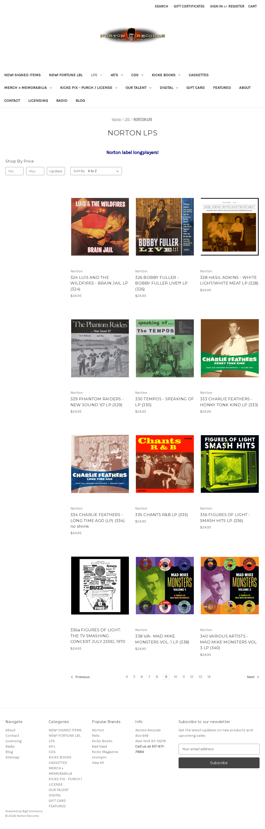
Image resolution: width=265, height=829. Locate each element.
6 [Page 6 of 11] (142, 676)
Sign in (216, 6)
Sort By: (79, 171)
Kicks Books (102, 741)
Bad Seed (99, 746)
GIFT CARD (195, 87)
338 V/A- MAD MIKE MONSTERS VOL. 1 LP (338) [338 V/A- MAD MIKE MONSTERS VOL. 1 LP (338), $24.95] (162, 639)
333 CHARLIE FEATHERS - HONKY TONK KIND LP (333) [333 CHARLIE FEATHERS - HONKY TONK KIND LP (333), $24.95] (229, 401)
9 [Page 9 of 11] (166, 676)
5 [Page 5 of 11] (134, 676)
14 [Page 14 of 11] (209, 676)
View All (98, 763)
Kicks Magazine (105, 752)
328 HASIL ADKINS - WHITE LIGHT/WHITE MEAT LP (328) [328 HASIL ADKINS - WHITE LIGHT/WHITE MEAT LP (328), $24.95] (229, 280)
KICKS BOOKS (166, 75)
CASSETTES (199, 75)
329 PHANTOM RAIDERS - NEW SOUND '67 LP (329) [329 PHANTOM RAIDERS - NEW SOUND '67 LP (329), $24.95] (97, 401)
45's (117, 75)
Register (236, 6)
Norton (98, 730)
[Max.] (35, 171)
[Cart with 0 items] (252, 6)
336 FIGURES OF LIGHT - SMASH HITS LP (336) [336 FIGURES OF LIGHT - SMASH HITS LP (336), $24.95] (225, 517)
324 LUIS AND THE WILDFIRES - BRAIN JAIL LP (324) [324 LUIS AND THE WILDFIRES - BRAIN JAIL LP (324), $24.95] (99, 283)
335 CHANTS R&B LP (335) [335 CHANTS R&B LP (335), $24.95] (161, 514)
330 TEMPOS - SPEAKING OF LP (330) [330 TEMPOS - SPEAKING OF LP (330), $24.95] (164, 401)
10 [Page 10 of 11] (175, 676)
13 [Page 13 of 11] (200, 676)
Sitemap (12, 757)
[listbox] (104, 171)
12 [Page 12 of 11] (191, 676)
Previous (80, 677)
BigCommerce (33, 811)
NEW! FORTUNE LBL (66, 75)
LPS (96, 75)
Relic (96, 735)
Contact (12, 100)
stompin (99, 757)
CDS (137, 75)
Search (161, 6)
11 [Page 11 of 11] (184, 676)
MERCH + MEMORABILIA (28, 87)
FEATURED (222, 87)
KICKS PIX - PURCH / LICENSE (88, 87)
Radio (61, 100)
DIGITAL (169, 87)
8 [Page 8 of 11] (157, 676)
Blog (80, 100)
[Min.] (14, 171)
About (245, 87)
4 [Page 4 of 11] (127, 676)
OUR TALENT (138, 87)
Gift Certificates (189, 6)
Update (55, 171)
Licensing (38, 100)
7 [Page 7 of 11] (149, 676)
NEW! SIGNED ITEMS (22, 75)
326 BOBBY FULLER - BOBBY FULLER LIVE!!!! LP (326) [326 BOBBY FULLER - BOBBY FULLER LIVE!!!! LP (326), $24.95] (161, 283)
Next (253, 677)
